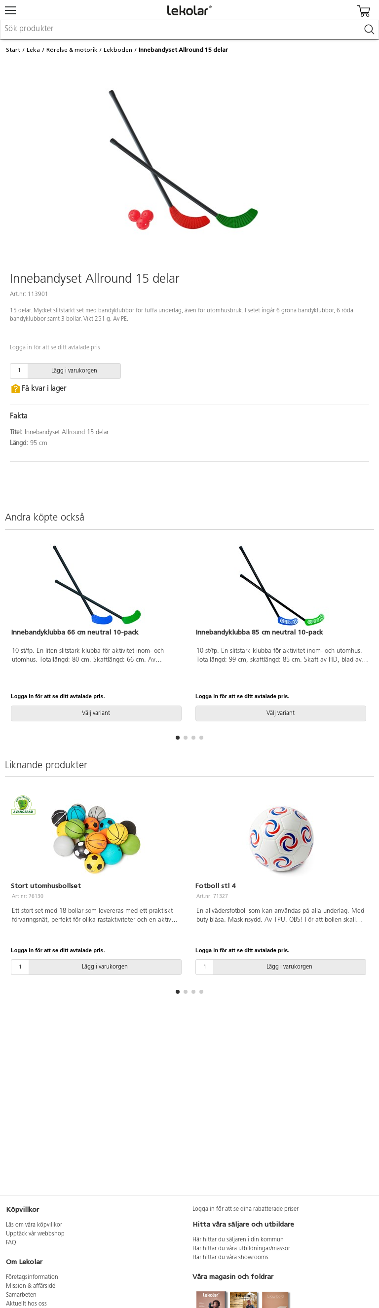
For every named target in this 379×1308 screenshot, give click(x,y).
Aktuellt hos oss (26, 1304)
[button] (178, 738)
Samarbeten (21, 1295)
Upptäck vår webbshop (35, 1234)
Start (13, 49)
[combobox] (189, 29)
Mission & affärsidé (30, 1286)
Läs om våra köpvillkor (34, 1225)
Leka (33, 49)
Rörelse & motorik (72, 49)
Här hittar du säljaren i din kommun (238, 1240)
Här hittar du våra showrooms (230, 1258)
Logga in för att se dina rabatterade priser (245, 1209)
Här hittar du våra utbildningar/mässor (241, 1249)
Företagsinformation (32, 1277)
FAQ (11, 1243)
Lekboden (118, 49)
